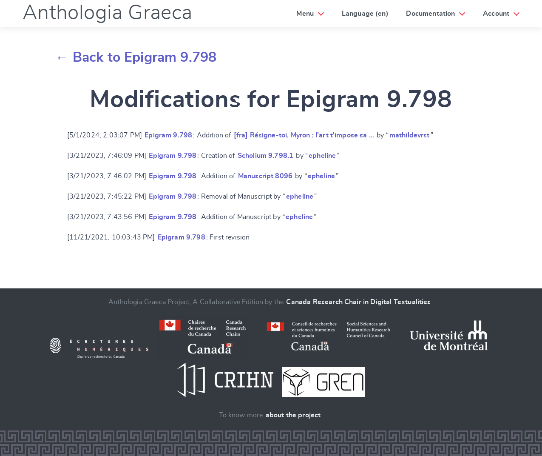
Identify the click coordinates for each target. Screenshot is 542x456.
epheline (322, 155)
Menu (305, 13)
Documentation (430, 13)
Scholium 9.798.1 (266, 155)
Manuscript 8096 (265, 176)
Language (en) (365, 13)
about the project (293, 415)
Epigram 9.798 (168, 135)
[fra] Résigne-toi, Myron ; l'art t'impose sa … (304, 135)
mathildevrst (409, 135)
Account (496, 13)
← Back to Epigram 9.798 (136, 57)
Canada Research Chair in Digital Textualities (358, 302)
